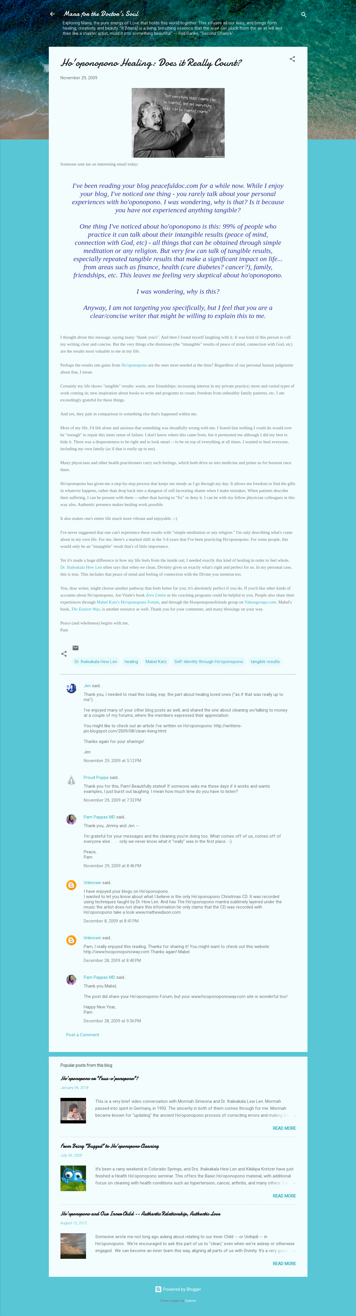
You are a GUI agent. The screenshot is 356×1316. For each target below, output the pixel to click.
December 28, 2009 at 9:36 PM (112, 1021)
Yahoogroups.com (260, 602)
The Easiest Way (85, 609)
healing (131, 661)
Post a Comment (82, 1034)
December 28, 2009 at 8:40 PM (112, 960)
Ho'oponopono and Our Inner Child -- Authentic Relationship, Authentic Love (140, 1214)
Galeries (190, 1301)
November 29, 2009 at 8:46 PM (112, 865)
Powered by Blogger (178, 1289)
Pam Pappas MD (99, 817)
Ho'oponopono (134, 365)
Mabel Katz (156, 661)
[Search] (303, 16)
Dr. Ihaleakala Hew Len (81, 567)
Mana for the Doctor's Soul (100, 14)
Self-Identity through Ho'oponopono (208, 661)
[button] (292, 59)
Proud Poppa (96, 777)
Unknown (92, 882)
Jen (87, 685)
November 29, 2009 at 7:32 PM (112, 800)
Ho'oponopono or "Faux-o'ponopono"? (99, 1078)
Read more (284, 1128)
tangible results (265, 661)
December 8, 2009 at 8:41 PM (111, 921)
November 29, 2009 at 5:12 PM (112, 760)
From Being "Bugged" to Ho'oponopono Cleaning (109, 1146)
